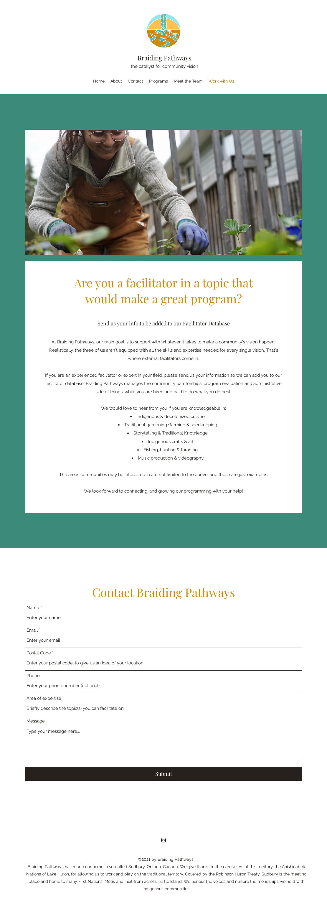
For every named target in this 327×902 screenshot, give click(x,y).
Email (32, 630)
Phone (33, 676)
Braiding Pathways (164, 57)
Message (36, 721)
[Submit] (163, 774)
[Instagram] (163, 840)
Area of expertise (44, 698)
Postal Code (39, 653)
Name (33, 607)
